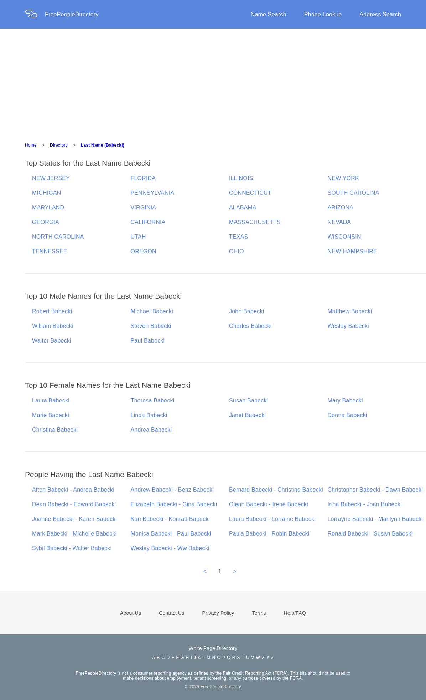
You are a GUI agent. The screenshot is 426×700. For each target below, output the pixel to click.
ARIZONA (341, 207)
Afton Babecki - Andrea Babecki (73, 490)
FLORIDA (143, 178)
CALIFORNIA (148, 222)
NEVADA (339, 222)
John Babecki (246, 311)
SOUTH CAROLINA (353, 193)
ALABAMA (242, 207)
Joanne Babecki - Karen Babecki (74, 519)
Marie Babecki (50, 415)
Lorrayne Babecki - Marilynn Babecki (375, 519)
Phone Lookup (323, 14)
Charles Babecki (250, 326)
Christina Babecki (55, 430)
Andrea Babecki (151, 430)
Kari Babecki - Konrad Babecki (170, 519)
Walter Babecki (51, 341)
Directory (59, 145)
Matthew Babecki (350, 311)
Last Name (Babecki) (102, 145)
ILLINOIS (241, 178)
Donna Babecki (347, 415)
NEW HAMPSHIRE (353, 251)
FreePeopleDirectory (72, 14)
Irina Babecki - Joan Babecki (365, 504)
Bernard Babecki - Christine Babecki (276, 490)
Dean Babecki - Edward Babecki (74, 504)
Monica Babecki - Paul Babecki (171, 534)
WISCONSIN (344, 237)
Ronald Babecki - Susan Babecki (370, 534)
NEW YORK (343, 178)
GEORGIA (45, 222)
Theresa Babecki (153, 400)
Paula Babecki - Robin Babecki (269, 534)
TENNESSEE (49, 251)
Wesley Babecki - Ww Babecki (170, 548)
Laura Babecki (50, 400)
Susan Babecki (248, 400)
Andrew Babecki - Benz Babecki (172, 490)
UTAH (138, 237)
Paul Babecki (148, 341)
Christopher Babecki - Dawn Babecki (375, 490)
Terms (259, 613)
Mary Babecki (345, 400)
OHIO (236, 251)
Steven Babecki (151, 326)
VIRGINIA (143, 207)
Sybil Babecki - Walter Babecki (71, 548)
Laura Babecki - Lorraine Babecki (272, 519)
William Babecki (52, 326)
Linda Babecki (149, 415)
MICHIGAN (46, 193)
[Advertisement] (213, 82)
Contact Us (171, 613)
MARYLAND (48, 207)
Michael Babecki (152, 311)
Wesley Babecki (348, 326)
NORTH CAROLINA (58, 237)
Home (31, 145)
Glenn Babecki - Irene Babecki (268, 504)
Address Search (380, 14)
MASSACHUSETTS (255, 222)
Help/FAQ (295, 613)
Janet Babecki (247, 415)
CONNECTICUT (250, 193)
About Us (130, 613)
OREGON (143, 251)
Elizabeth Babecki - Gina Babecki (174, 504)
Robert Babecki (52, 311)
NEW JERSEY (51, 178)
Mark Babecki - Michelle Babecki (74, 534)
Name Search (268, 14)
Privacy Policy (218, 613)
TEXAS (238, 237)
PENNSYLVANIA (153, 193)
